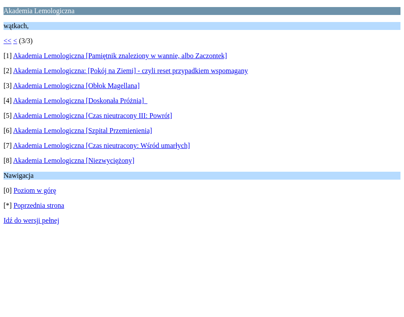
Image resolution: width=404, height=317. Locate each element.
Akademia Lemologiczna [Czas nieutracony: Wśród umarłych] (101, 145)
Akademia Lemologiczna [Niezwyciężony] (73, 160)
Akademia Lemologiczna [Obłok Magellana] (76, 85)
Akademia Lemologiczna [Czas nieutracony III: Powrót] (92, 115)
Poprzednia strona (39, 205)
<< (7, 40)
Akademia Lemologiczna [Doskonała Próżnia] (80, 100)
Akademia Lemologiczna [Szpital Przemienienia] (82, 130)
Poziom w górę (35, 190)
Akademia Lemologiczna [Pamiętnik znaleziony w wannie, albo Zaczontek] (120, 55)
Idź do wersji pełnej (31, 220)
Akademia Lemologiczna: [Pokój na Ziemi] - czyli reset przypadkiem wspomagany (130, 70)
